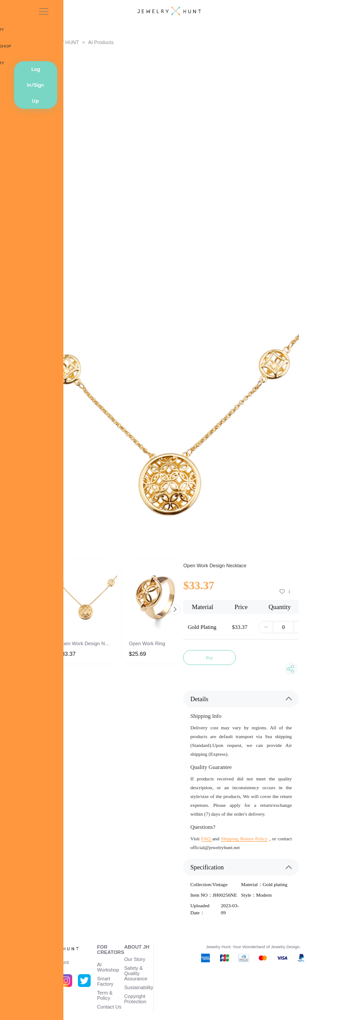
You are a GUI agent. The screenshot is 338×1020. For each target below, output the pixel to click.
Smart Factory (105, 981)
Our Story (134, 959)
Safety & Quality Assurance (135, 973)
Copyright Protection (135, 999)
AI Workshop (108, 967)
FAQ (206, 838)
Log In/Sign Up (35, 85)
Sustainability (138, 987)
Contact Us (109, 1006)
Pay (209, 657)
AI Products (101, 42)
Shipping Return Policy (244, 838)
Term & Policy (104, 995)
